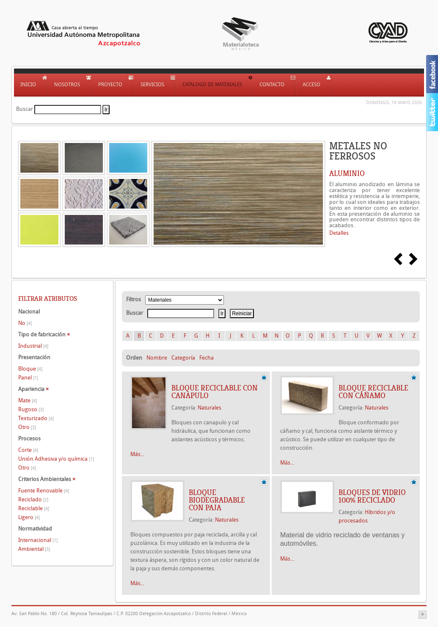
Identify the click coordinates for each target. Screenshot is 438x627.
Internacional (38, 540)
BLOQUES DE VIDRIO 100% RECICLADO (372, 496)
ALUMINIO (347, 173)
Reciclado (33, 499)
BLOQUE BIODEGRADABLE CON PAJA (217, 500)
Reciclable (33, 508)
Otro (27, 427)
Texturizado (36, 418)
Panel (28, 377)
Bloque (30, 369)
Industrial (33, 346)
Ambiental (34, 549)
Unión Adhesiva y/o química (56, 459)
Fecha (206, 358)
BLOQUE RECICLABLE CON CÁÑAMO (373, 391)
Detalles (339, 233)
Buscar (24, 109)
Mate (27, 400)
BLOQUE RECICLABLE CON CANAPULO (214, 391)
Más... (137, 454)
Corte (28, 450)
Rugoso (31, 409)
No (25, 323)
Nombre (156, 358)
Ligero (29, 517)
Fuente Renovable (43, 490)
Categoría (183, 358)
